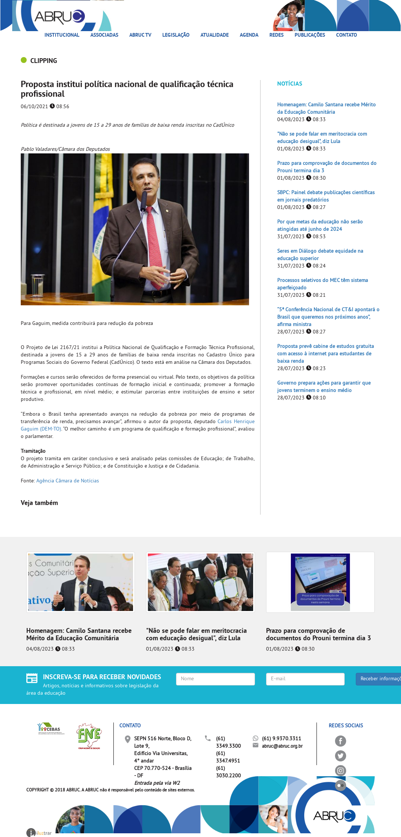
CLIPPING (43, 61)
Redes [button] (276, 35)
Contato (346, 35)
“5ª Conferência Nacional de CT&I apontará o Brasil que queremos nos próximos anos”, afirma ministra (328, 317)
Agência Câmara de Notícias (67, 481)
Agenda (249, 35)
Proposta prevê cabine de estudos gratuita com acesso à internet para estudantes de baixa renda (325, 354)
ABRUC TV (140, 35)
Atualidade (215, 35)
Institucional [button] (61, 35)
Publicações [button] (310, 35)
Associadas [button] (104, 35)
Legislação (175, 35)
